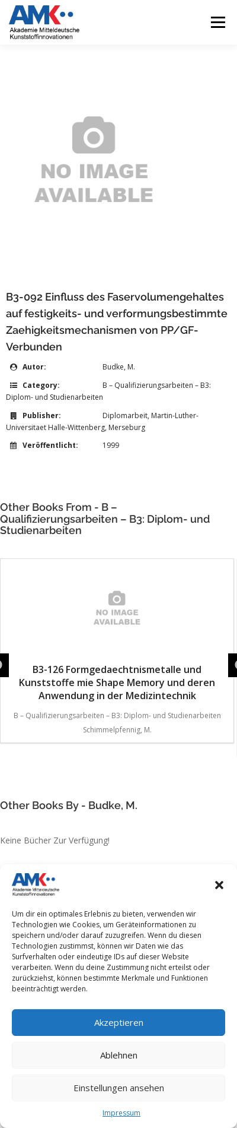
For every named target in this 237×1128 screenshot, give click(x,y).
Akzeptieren (118, 1022)
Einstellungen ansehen (118, 1088)
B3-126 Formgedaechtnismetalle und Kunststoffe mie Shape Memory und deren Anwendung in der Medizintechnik (117, 633)
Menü (217, 22)
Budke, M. (119, 367)
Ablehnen (118, 1055)
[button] (219, 885)
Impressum (121, 1113)
